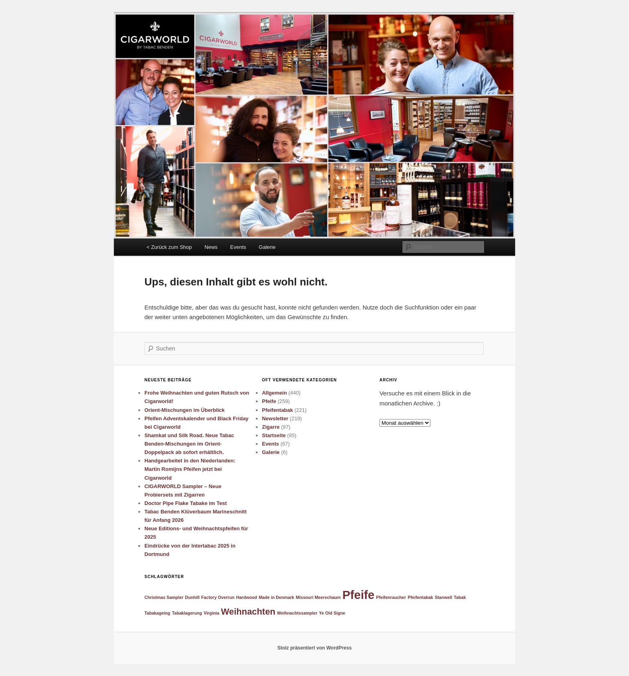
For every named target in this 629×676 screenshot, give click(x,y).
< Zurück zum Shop (169, 247)
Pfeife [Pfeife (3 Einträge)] (359, 594)
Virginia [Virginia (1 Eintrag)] (211, 613)
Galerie (267, 247)
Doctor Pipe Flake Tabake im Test (185, 503)
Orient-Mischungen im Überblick (184, 410)
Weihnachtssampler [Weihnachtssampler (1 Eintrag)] (297, 613)
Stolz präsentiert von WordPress (314, 648)
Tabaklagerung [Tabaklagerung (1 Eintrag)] (187, 613)
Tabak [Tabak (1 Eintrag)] (460, 597)
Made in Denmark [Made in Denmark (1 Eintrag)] (276, 597)
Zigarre (271, 427)
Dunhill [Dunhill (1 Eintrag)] (192, 597)
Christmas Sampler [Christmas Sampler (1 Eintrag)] (163, 597)
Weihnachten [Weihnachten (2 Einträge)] (248, 612)
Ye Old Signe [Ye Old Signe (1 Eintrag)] (332, 613)
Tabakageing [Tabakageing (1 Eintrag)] (157, 613)
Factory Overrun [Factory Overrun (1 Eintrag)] (218, 597)
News (211, 247)
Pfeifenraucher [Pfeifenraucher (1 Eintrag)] (391, 597)
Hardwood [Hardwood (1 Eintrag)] (246, 597)
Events (238, 247)
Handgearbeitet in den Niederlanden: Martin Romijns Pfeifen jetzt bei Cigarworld (189, 469)
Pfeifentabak (277, 410)
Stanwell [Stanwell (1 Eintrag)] (443, 597)
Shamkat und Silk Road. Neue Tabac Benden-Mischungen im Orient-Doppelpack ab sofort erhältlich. (189, 443)
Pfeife (269, 401)
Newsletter (275, 418)
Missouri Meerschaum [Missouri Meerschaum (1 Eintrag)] (318, 597)
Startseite (274, 435)
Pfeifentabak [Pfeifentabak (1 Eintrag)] (420, 597)
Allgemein (274, 393)
